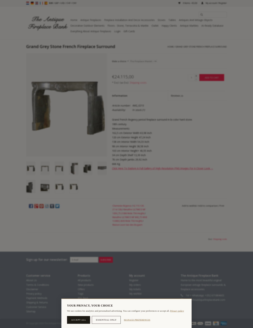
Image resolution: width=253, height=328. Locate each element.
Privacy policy (177, 311)
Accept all (78, 319)
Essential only (106, 319)
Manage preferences (137, 320)
